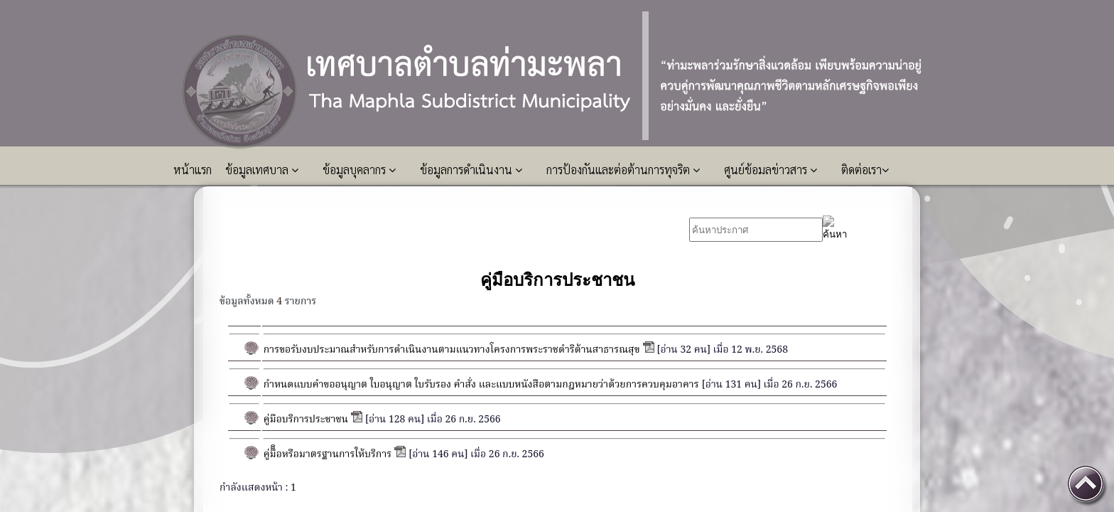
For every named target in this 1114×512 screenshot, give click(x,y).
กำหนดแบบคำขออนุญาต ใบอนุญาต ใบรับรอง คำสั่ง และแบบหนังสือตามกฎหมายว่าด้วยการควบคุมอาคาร (481, 385)
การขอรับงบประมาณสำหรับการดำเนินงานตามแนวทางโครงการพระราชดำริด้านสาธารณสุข (452, 350)
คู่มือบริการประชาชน (306, 419)
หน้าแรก (194, 169)
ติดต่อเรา (865, 169)
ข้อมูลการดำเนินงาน (471, 169)
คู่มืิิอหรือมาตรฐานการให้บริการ (327, 454)
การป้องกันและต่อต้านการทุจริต (623, 169)
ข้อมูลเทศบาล (261, 169)
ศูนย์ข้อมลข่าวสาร (770, 169)
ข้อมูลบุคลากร (359, 169)
